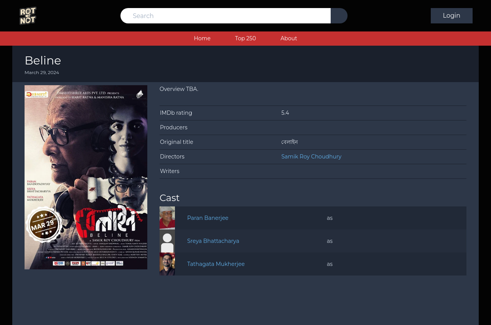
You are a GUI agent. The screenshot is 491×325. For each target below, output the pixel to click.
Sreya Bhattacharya (213, 241)
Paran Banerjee (208, 217)
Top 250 (245, 38)
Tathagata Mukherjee (216, 264)
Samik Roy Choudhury (311, 156)
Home (202, 38)
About (288, 38)
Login (451, 15)
